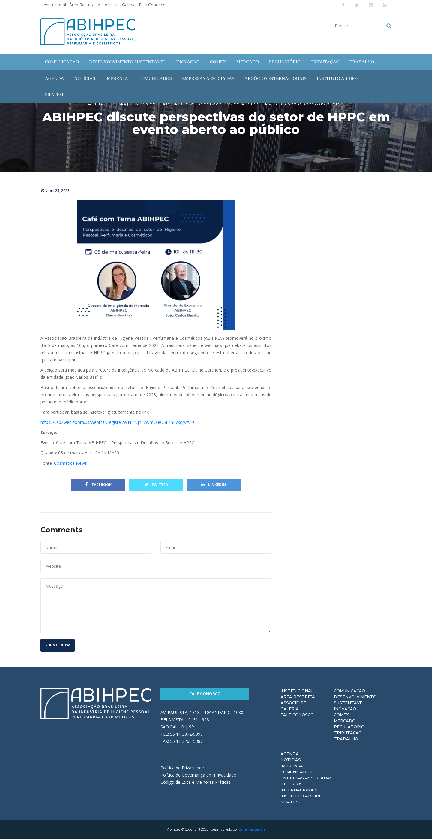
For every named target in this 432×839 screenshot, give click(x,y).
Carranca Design (252, 829)
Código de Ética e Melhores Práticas (195, 782)
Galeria (129, 5)
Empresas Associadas (306, 777)
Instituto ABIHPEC (302, 795)
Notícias (290, 759)
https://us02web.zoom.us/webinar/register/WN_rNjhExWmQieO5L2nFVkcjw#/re (117, 422)
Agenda (289, 753)
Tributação (348, 732)
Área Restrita (81, 5)
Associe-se (108, 5)
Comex (341, 714)
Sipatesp (291, 801)
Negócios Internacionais (298, 786)
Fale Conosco (152, 5)
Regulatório (349, 726)
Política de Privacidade (182, 768)
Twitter (156, 484)
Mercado (345, 720)
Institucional (54, 5)
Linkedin (213, 484)
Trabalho (346, 738)
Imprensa (291, 765)
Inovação (345, 708)
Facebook (98, 484)
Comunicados (296, 771)
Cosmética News (71, 463)
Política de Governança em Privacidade (198, 775)
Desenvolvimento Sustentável (355, 699)
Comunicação (349, 690)
